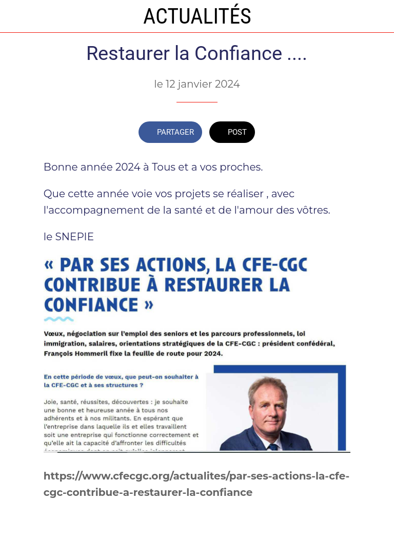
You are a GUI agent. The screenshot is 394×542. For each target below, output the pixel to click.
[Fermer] (16, 16)
